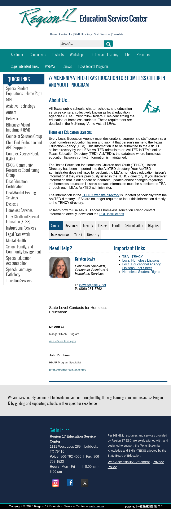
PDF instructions (111, 214)
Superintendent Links (25, 66)
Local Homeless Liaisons (140, 260)
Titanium (150, 506)
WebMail (52, 65)
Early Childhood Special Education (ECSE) (22, 219)
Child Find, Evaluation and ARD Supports (24, 145)
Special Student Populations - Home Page (24, 91)
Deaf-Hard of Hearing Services (21, 195)
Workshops (78, 53)
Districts (58, 54)
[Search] (83, 43)
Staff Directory (83, 34)
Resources (143, 54)
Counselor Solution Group (24, 136)
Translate (117, 34)
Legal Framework (18, 234)
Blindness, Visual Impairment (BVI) (18, 127)
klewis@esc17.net (92, 285)
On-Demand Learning (104, 54)
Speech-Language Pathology (19, 272)
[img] (59, 267)
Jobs (127, 54)
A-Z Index (17, 54)
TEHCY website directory (100, 195)
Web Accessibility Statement (129, 462)
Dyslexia (12, 204)
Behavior (12, 118)
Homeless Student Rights (141, 272)
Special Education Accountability (18, 261)
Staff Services (102, 34)
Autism (11, 112)
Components (38, 54)
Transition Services (19, 280)
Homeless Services (19, 210)
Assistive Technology (20, 106)
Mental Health (16, 240)
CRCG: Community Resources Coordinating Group (22, 170)
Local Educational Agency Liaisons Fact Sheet (141, 266)
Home (53, 34)
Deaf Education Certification (16, 184)
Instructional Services (21, 227)
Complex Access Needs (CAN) (22, 156)
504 (9, 99)
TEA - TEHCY (132, 256)
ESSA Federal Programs (93, 66)
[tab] (56, 225)
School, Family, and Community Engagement (23, 249)
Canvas (69, 65)
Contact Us (65, 34)
